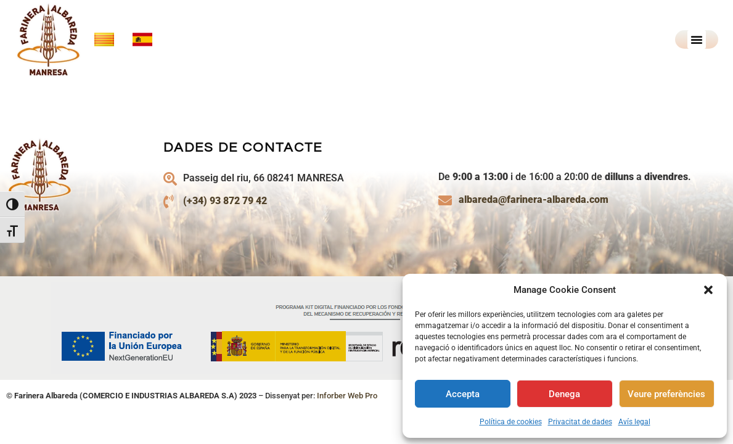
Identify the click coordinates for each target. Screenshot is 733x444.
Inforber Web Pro (347, 412)
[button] (708, 290)
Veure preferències (666, 394)
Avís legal (634, 421)
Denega (564, 394)
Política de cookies (511, 421)
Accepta (463, 394)
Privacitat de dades (580, 421)
